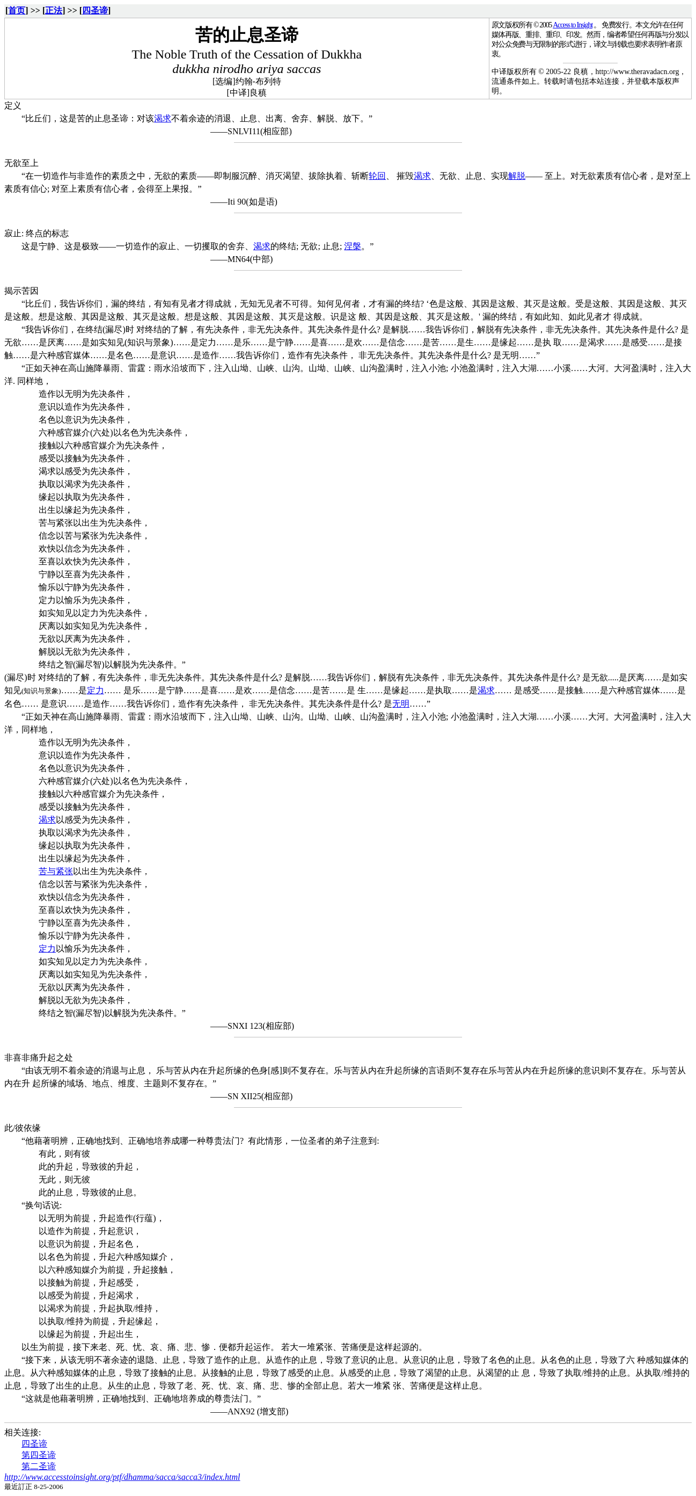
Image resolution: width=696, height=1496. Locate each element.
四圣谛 (95, 10)
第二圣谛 (38, 1466)
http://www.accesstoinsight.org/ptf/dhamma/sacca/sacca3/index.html (122, 1477)
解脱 (516, 175)
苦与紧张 (56, 871)
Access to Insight (572, 25)
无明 (400, 703)
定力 (95, 690)
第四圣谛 (38, 1454)
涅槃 (352, 246)
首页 (16, 10)
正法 (53, 10)
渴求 (162, 118)
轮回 (377, 175)
